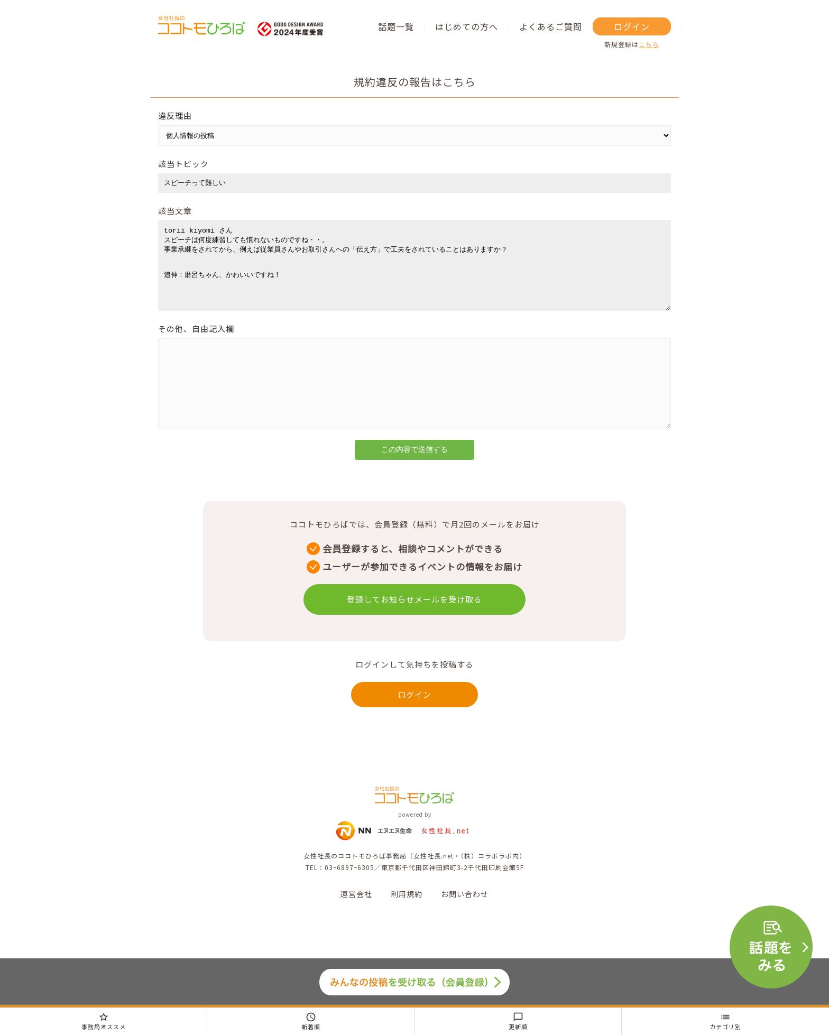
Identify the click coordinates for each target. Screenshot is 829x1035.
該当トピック (183, 163)
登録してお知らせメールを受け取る (414, 630)
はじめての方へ (466, 26)
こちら (649, 44)
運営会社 (356, 925)
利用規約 (406, 925)
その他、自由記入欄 (196, 344)
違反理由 (175, 115)
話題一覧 (396, 26)
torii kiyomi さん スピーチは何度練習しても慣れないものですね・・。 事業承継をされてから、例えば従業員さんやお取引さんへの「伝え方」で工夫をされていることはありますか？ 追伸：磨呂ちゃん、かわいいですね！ (414, 273)
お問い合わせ (465, 925)
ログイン (632, 26)
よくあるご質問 (550, 26)
